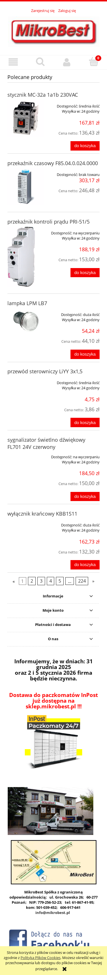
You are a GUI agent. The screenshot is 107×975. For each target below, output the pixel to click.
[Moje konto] (67, 62)
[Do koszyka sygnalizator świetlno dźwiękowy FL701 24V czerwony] (85, 496)
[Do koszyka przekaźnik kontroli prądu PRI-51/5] (85, 272)
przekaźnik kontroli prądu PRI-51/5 (48, 221)
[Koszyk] (93, 61)
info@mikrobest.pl (52, 912)
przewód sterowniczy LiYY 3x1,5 (44, 371)
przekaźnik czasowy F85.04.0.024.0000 (52, 163)
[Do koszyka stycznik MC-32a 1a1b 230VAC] (85, 146)
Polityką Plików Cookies (40, 957)
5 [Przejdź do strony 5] (59, 581)
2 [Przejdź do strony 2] (32, 581)
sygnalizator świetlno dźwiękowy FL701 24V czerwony (46, 443)
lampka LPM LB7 (27, 303)
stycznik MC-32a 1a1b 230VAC (42, 94)
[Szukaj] (40, 61)
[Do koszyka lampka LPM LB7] (85, 354)
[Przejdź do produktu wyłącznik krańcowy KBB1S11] (25, 523)
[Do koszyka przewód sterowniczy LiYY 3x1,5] (85, 422)
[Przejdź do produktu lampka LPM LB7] (25, 321)
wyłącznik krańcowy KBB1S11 (42, 513)
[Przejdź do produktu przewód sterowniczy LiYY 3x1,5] (25, 380)
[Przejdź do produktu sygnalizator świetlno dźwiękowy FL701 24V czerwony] (25, 455)
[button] (13, 62)
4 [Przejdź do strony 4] (50, 581)
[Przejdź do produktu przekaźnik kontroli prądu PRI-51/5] (25, 257)
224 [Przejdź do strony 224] (82, 581)
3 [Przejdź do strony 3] (41, 581)
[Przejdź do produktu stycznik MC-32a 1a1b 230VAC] (25, 118)
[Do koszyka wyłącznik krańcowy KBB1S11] (85, 564)
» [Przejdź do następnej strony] (93, 581)
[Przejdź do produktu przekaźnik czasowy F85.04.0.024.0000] (25, 186)
